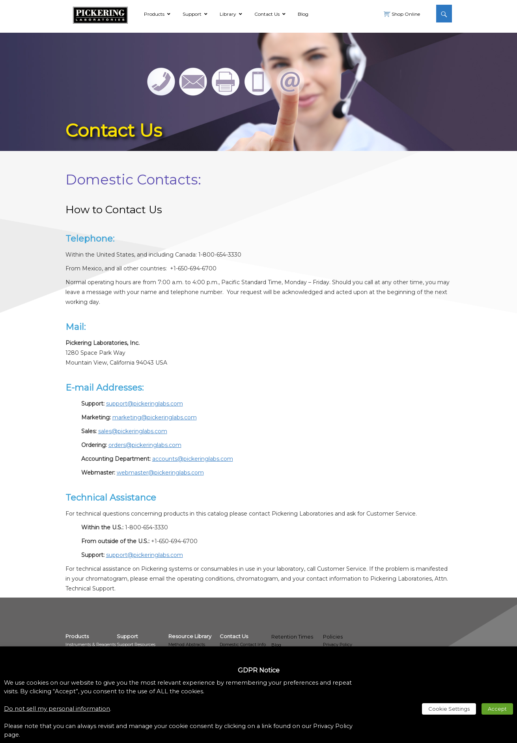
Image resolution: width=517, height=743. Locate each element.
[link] (100, 13)
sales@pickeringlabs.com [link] (132, 431)
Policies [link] (333, 636)
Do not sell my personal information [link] (57, 708)
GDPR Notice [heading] (259, 670)
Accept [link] (497, 709)
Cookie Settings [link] (449, 709)
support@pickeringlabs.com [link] (144, 403)
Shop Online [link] (405, 14)
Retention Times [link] (292, 636)
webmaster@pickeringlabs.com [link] (160, 472)
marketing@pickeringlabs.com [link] (154, 417)
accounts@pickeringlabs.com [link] (192, 458)
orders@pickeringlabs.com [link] (144, 445)
